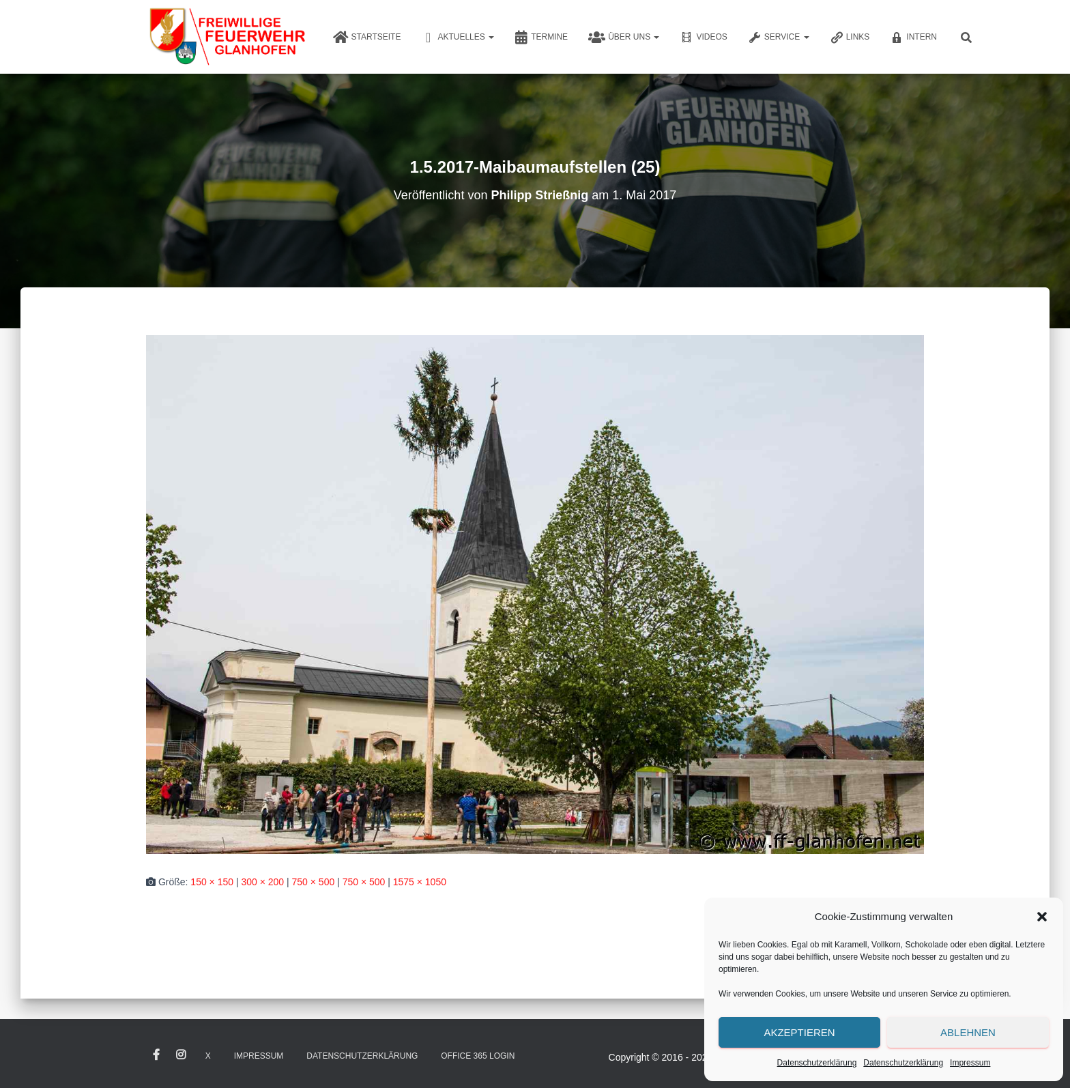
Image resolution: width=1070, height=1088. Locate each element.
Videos (703, 37)
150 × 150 (211, 881)
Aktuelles (457, 37)
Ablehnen (968, 1032)
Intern (913, 37)
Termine (541, 37)
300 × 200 (262, 881)
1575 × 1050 (419, 881)
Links (850, 37)
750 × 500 (313, 881)
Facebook (156, 1055)
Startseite (367, 37)
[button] (1042, 917)
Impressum (970, 1063)
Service (778, 37)
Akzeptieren (799, 1032)
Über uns (623, 37)
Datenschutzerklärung (817, 1063)
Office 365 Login (478, 1056)
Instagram (180, 1055)
